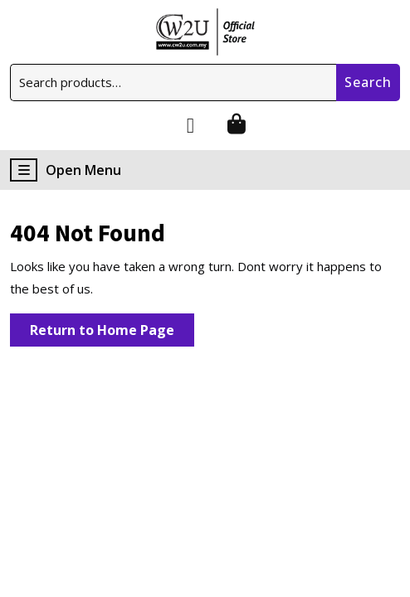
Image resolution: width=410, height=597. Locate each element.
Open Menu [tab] (65, 170)
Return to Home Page (112, 333)
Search (368, 82)
